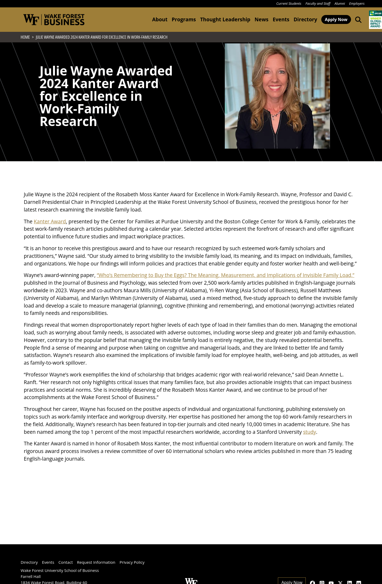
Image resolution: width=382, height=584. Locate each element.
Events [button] (281, 19)
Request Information (96, 562)
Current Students (288, 3)
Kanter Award (50, 232)
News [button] (261, 19)
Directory (305, 19)
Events (48, 562)
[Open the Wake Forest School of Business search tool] (357, 19)
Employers (356, 3)
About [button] (159, 19)
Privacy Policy (132, 562)
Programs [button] (184, 19)
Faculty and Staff (317, 3)
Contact (65, 562)
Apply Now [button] (336, 19)
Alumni (340, 3)
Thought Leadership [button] (225, 19)
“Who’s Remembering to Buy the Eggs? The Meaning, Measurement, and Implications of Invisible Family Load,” (225, 286)
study (309, 443)
